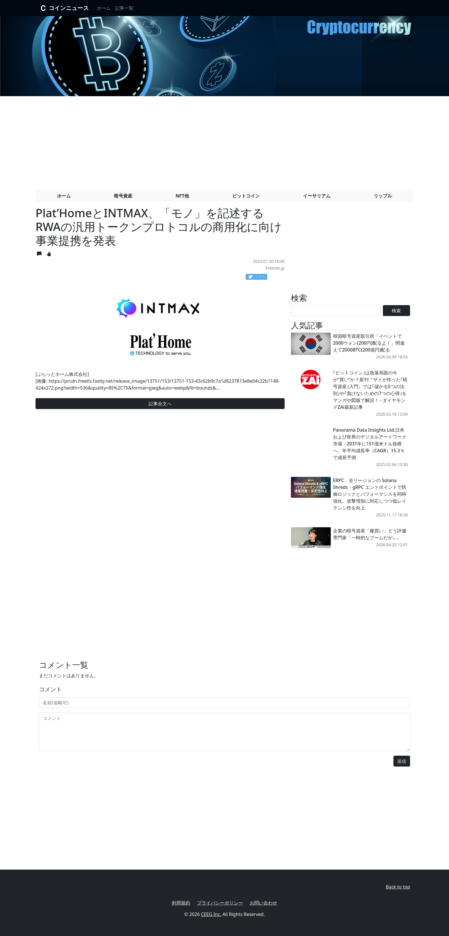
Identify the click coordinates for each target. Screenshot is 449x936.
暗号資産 (123, 196)
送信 (401, 761)
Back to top (398, 887)
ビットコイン (246, 196)
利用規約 (181, 903)
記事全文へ (160, 403)
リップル (383, 196)
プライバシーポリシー (220, 903)
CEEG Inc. (211, 914)
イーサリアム (316, 196)
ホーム (104, 8)
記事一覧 (124, 8)
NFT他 (182, 196)
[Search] (336, 310)
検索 (396, 310)
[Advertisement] (224, 141)
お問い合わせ (263, 903)
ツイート (257, 277)
